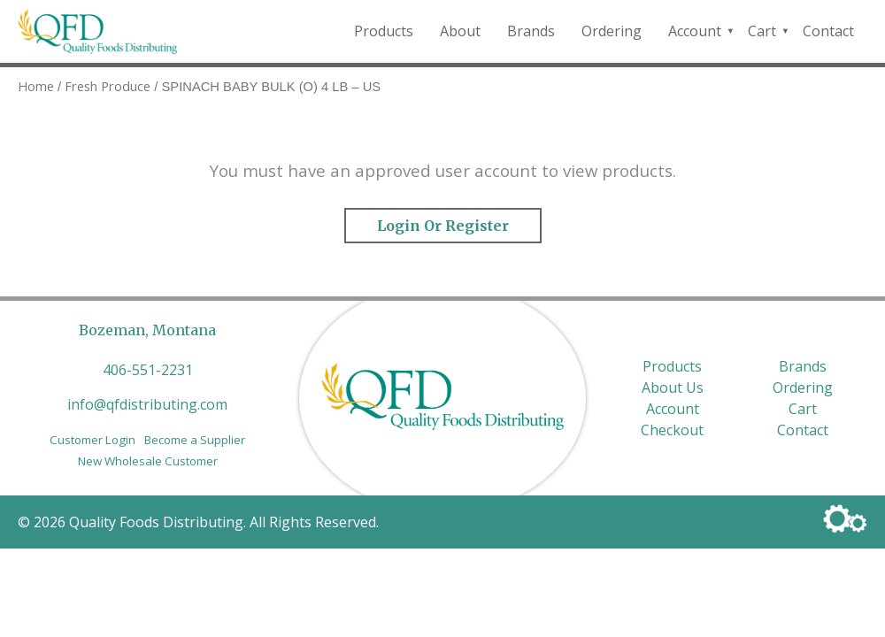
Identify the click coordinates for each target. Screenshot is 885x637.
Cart (762, 31)
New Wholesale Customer (148, 461)
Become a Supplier (194, 440)
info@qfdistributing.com (147, 404)
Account (694, 31)
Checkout (672, 430)
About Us (673, 387)
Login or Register (443, 225)
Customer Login (92, 440)
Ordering (611, 31)
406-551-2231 (148, 370)
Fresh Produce (107, 86)
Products (383, 31)
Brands (531, 31)
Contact (828, 31)
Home (36, 86)
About (460, 31)
